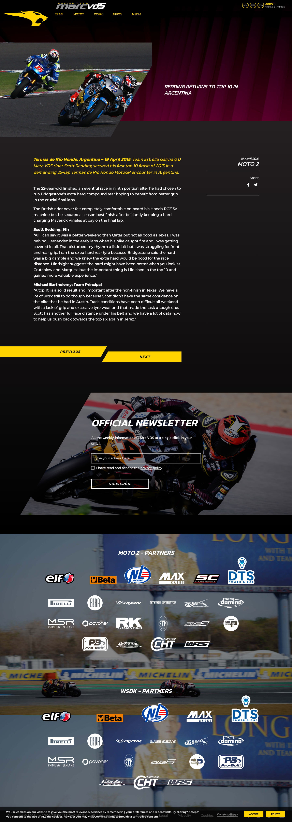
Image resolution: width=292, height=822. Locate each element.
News (117, 14)
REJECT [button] (275, 814)
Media (136, 14)
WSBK (98, 14)
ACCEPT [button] (253, 814)
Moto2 (78, 14)
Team (59, 14)
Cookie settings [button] (227, 814)
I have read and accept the (129, 468)
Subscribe (120, 484)
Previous (70, 351)
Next (145, 356)
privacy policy (151, 468)
